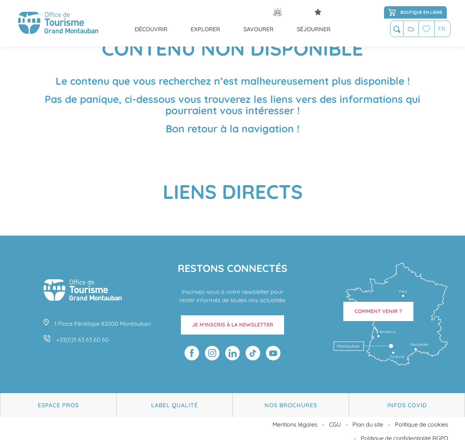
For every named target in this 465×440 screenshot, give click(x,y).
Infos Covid (407, 402)
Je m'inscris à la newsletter (232, 324)
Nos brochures (290, 402)
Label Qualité (174, 402)
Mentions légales (295, 419)
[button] (397, 29)
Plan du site (367, 419)
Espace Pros (58, 402)
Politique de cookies (421, 419)
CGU (335, 419)
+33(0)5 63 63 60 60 (82, 339)
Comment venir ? (378, 311)
